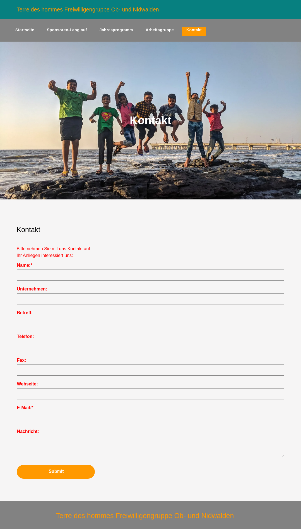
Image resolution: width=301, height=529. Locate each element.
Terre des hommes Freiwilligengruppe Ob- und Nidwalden (88, 9)
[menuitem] (27, 31)
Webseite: (27, 384)
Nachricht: (28, 431)
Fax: (21, 360)
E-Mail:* (25, 407)
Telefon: (25, 336)
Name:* (24, 265)
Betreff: (25, 312)
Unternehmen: (32, 289)
